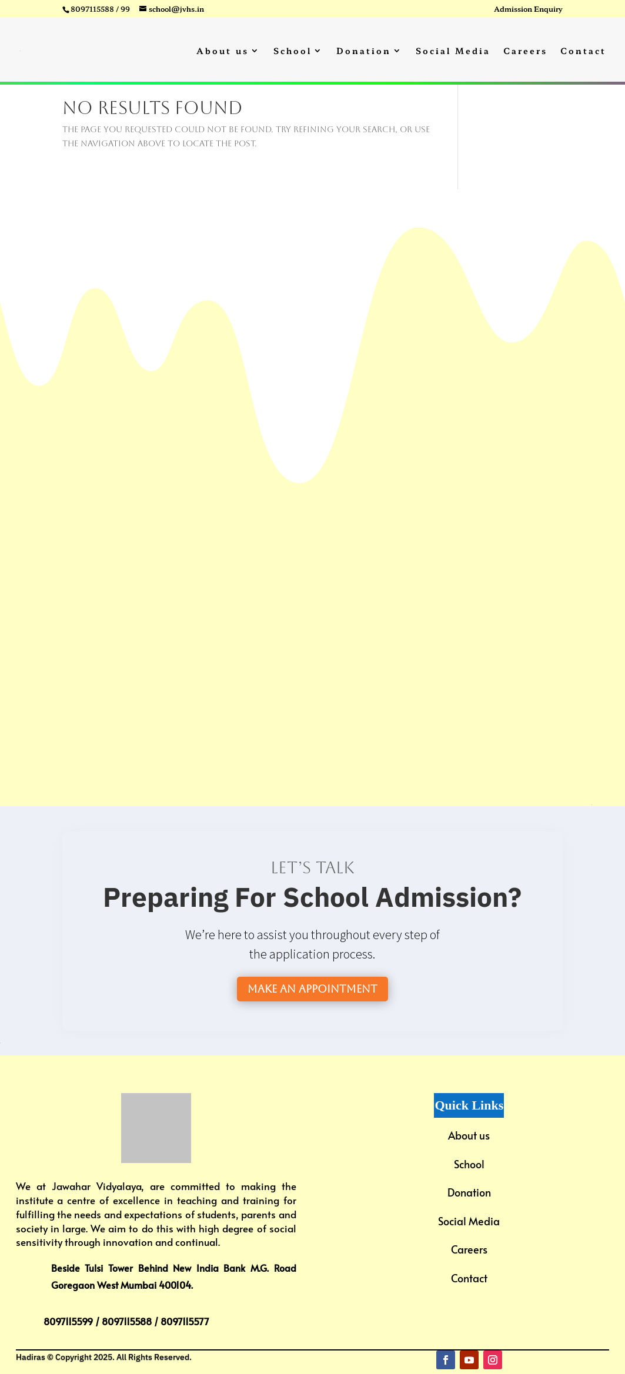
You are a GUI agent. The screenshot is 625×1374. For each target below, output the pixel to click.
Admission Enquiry (528, 9)
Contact (583, 51)
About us (222, 51)
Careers (525, 51)
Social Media (453, 51)
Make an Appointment (312, 989)
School (292, 51)
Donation (363, 51)
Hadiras (30, 1357)
